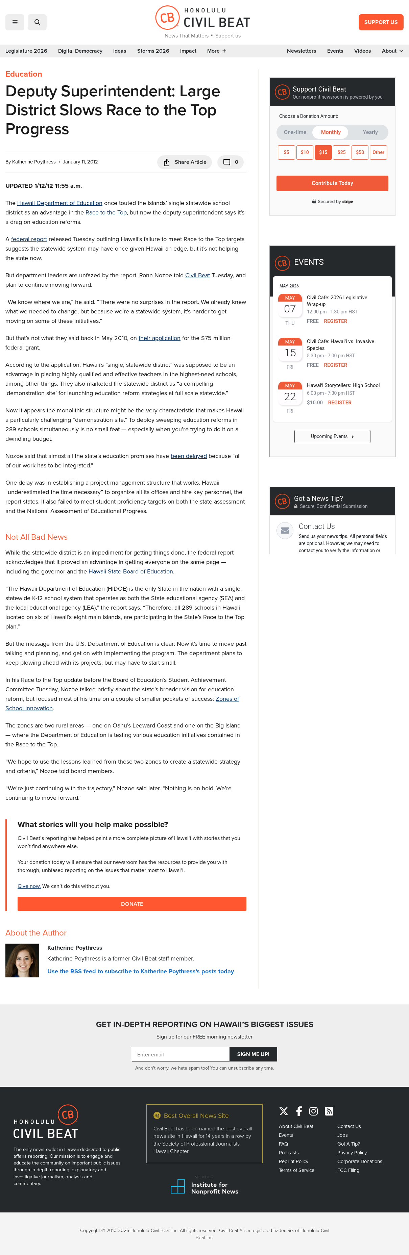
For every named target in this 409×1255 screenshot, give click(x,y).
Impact (188, 51)
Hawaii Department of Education (59, 203)
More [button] (216, 51)
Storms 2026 (153, 51)
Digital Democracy (80, 51)
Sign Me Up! (253, 1054)
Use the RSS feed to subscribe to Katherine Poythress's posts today (140, 971)
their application (160, 338)
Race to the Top (106, 212)
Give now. (29, 886)
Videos (362, 51)
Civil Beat (197, 275)
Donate (132, 903)
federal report (29, 239)
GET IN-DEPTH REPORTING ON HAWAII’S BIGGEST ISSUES (204, 1024)
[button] (14, 22)
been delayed (189, 456)
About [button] (393, 51)
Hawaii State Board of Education (131, 571)
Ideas (119, 51)
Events (335, 51)
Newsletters (301, 51)
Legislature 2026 (26, 51)
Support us (228, 35)
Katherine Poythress (34, 161)
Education (23, 74)
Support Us (381, 22)
